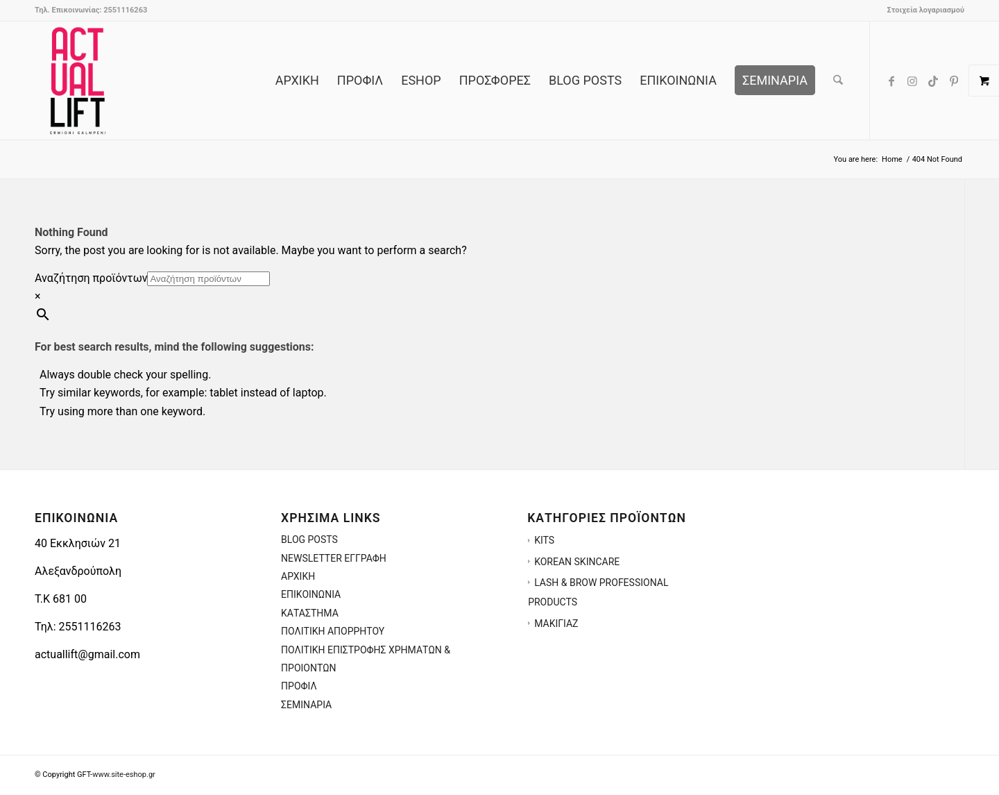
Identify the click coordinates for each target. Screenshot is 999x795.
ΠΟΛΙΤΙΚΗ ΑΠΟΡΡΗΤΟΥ (332, 631)
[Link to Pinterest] (954, 79)
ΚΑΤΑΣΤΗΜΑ (310, 613)
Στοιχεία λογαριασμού (925, 10)
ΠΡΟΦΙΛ (299, 686)
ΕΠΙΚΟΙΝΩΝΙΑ (311, 594)
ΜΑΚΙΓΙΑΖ (556, 623)
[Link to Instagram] (912, 79)
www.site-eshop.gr (123, 774)
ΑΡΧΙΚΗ (298, 576)
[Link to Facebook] (891, 79)
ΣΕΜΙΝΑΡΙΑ (306, 704)
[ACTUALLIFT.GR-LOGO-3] (78, 81)
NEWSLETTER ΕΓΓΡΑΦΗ (333, 558)
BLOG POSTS (309, 539)
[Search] (838, 81)
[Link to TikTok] (933, 79)
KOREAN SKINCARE (577, 561)
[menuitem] (922, 10)
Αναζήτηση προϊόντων (91, 278)
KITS (544, 540)
